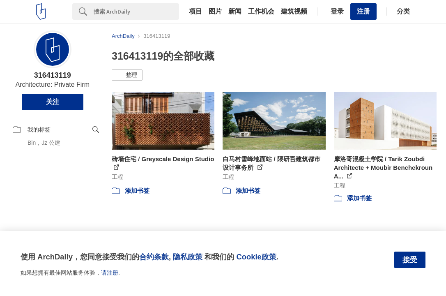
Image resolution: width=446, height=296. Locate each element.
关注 (52, 101)
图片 (215, 11)
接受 (409, 260)
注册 (363, 11)
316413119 (52, 75)
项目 (195, 11)
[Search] (136, 11)
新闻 (234, 11)
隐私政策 (187, 256)
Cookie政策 (256, 256)
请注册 (109, 272)
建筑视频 (294, 11)
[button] (127, 75)
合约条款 (154, 256)
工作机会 (261, 11)
